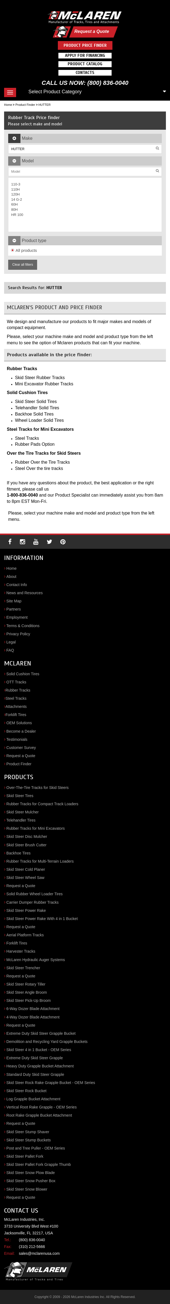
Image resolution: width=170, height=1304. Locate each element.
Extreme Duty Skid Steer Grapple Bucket (41, 1033)
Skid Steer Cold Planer (25, 869)
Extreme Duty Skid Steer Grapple (34, 1058)
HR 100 (17, 215)
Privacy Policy (18, 634)
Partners (13, 609)
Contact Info (16, 585)
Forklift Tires (15, 715)
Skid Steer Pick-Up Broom (28, 1000)
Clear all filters (22, 265)
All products (24, 250)
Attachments (16, 706)
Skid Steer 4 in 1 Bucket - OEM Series (38, 1050)
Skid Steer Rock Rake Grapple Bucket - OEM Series (50, 1082)
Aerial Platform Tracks (25, 935)
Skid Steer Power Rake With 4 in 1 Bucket (41, 918)
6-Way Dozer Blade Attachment (32, 1008)
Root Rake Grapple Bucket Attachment (39, 1115)
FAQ (10, 650)
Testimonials (16, 739)
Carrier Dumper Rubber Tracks (32, 902)
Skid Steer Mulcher (22, 812)
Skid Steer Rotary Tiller (25, 984)
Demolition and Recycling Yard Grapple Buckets (47, 1041)
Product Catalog (85, 63)
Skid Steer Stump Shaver (27, 1132)
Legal (11, 642)
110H (15, 189)
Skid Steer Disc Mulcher (26, 836)
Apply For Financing (85, 55)
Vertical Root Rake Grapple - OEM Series (41, 1107)
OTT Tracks (16, 682)
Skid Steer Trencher (23, 968)
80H (14, 209)
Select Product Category (55, 91)
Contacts (85, 72)
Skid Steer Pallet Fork (24, 1156)
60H (14, 204)
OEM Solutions (19, 723)
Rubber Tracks (17, 690)
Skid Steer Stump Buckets (28, 1140)
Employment (17, 617)
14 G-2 (16, 199)
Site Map (13, 601)
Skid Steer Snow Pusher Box (30, 1181)
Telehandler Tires (20, 820)
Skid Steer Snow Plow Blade (30, 1172)
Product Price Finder (85, 45)
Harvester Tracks (20, 951)
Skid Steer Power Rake (26, 910)
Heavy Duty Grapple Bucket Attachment (40, 1066)
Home (8, 104)
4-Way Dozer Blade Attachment (32, 1017)
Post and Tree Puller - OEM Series (35, 1148)
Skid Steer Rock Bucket (26, 1091)
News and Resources (24, 593)
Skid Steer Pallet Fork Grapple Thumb (38, 1164)
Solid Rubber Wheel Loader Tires (34, 894)
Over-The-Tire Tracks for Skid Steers (37, 787)
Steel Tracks (15, 698)
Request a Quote (91, 31)
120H (15, 194)
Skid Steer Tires (19, 796)
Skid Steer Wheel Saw (25, 877)
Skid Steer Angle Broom (26, 992)
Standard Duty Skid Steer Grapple (35, 1074)
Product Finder (25, 104)
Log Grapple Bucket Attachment (33, 1099)
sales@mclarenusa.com (39, 1253)
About (11, 576)
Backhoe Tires (18, 853)
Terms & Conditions (22, 626)
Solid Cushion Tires (22, 674)
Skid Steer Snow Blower (26, 1189)
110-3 (15, 184)
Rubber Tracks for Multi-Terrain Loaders (40, 861)
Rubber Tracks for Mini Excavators (35, 828)
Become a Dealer (21, 731)
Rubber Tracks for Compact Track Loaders (42, 804)
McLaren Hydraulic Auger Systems (35, 960)
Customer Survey (21, 747)
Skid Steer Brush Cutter (26, 845)
